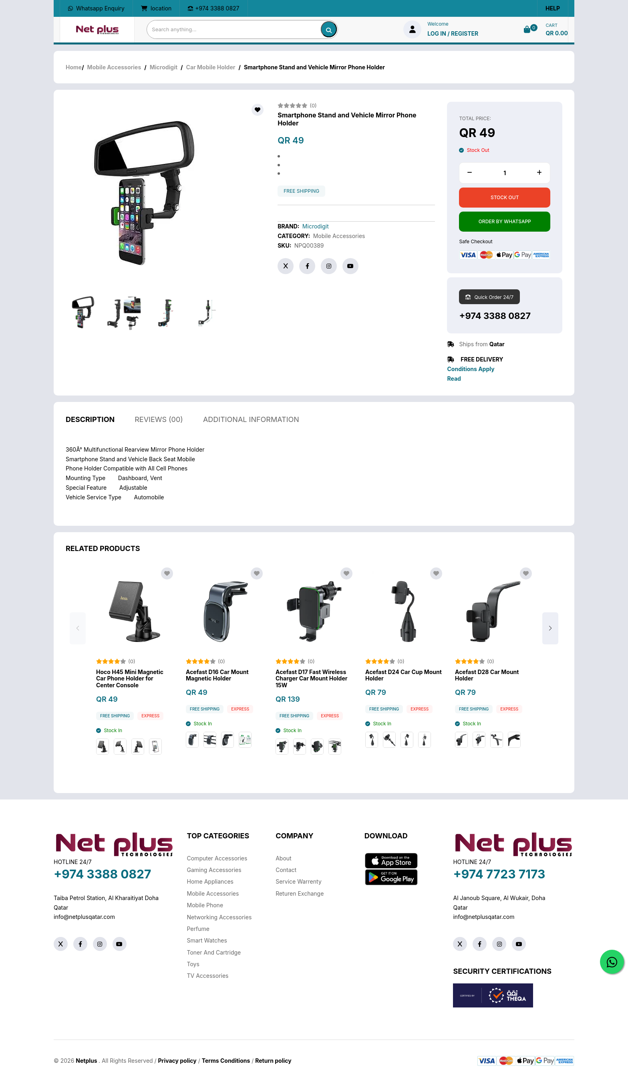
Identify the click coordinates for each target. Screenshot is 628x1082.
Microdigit (163, 67)
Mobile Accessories (114, 67)
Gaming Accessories (214, 869)
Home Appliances (210, 881)
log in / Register (452, 33)
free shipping (301, 191)
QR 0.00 (556, 33)
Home (74, 67)
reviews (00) (159, 419)
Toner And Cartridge (214, 952)
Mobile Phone (205, 905)
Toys (193, 964)
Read (454, 378)
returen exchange (300, 893)
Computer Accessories (217, 858)
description (90, 419)
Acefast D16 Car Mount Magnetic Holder (217, 675)
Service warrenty (299, 881)
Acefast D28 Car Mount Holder (487, 675)
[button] (550, 629)
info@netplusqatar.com (84, 916)
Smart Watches (207, 940)
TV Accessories (208, 975)
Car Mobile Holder (210, 67)
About (283, 858)
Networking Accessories (219, 917)
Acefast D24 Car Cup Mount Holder (403, 675)
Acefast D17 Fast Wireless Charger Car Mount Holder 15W (311, 679)
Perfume (198, 928)
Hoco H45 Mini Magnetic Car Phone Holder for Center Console (129, 679)
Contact (286, 869)
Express (150, 716)
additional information (251, 419)
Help (552, 8)
